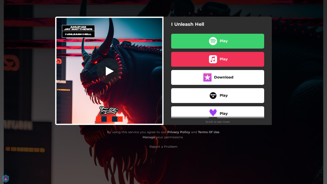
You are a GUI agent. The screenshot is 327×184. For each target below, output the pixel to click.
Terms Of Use (208, 132)
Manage (149, 137)
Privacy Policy (178, 132)
